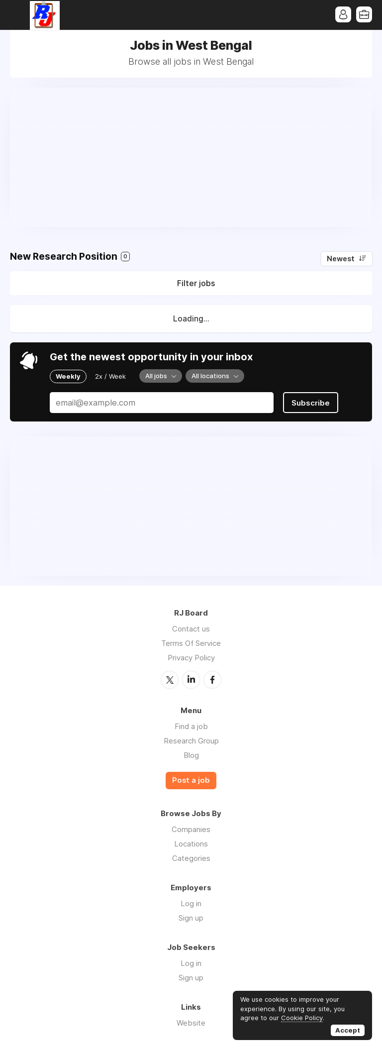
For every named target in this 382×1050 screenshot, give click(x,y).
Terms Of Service (191, 643)
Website (191, 1023)
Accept (347, 1030)
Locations (191, 843)
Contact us (191, 628)
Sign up (191, 918)
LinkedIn (191, 679)
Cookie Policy (302, 1018)
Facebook (212, 679)
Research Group (191, 740)
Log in (191, 903)
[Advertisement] (191, 157)
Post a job (191, 780)
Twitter (169, 679)
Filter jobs (196, 283)
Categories (191, 858)
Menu (17, 14)
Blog (191, 755)
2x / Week (110, 376)
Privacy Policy (191, 657)
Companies (191, 829)
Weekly (68, 376)
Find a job (191, 726)
